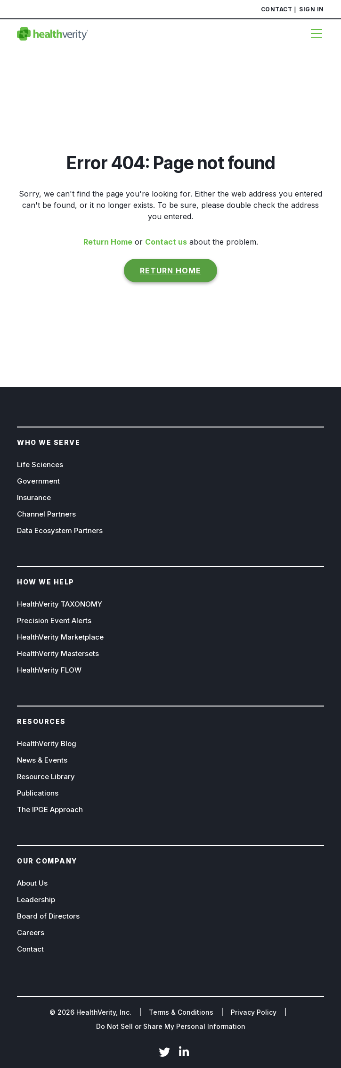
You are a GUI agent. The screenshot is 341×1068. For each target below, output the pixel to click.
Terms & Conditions (181, 1012)
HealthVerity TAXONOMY (59, 604)
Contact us (166, 241)
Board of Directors (48, 916)
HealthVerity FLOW (49, 669)
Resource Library (46, 776)
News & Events (42, 760)
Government (38, 480)
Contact (276, 9)
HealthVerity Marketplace (60, 637)
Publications (37, 793)
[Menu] (313, 33)
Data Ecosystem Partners (60, 530)
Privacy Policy (253, 1012)
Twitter (164, 1053)
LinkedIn (184, 1053)
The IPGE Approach (50, 809)
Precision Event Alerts (54, 620)
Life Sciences (40, 464)
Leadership (36, 899)
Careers (30, 932)
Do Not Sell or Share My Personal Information (170, 1026)
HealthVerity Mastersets (58, 653)
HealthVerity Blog (46, 743)
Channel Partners (46, 513)
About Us (32, 883)
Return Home (107, 241)
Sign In (311, 9)
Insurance (34, 497)
